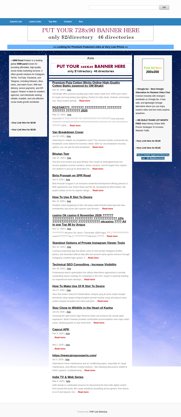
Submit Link (16, 21)
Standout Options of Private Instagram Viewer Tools (88, 243)
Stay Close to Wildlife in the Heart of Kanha (82, 307)
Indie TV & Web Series (67, 377)
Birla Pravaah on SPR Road (71, 175)
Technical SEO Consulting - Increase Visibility (84, 264)
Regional (48, 52)
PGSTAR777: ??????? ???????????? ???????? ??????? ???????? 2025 (86, 109)
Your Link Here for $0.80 (24, 123)
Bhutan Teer (60, 154)
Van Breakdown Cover (68, 132)
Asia (57, 52)
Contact (68, 21)
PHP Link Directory (98, 412)
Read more (84, 101)
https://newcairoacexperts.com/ (74, 355)
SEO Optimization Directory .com (25, 52)
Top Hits (53, 21)
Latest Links (35, 21)
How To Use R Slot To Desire (72, 197)
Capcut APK (60, 329)
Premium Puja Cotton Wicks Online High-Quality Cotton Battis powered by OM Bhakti (86, 84)
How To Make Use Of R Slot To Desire (78, 286)
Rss (81, 21)
